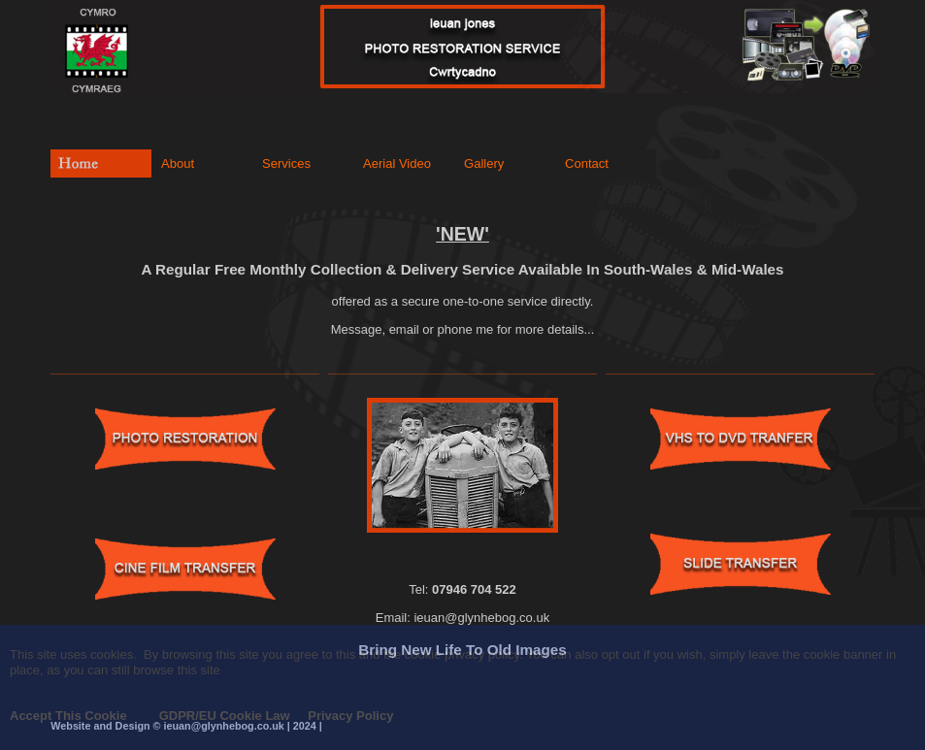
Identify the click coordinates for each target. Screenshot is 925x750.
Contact (587, 163)
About (177, 163)
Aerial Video (397, 163)
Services (286, 163)
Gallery (484, 163)
